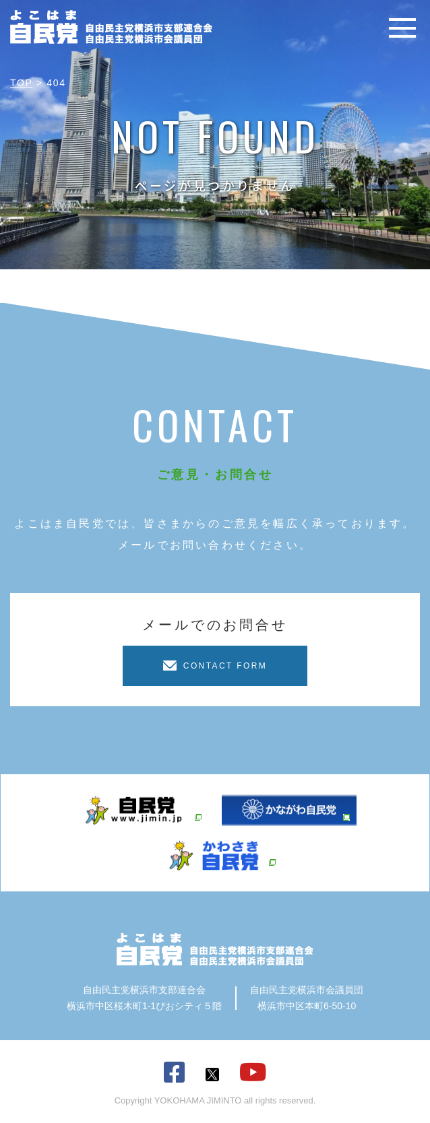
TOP (21, 82)
